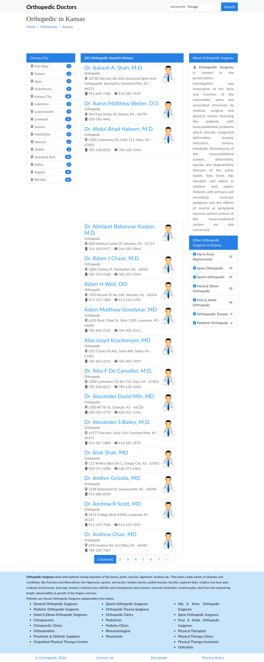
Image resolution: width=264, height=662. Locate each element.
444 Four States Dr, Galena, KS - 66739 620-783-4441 (130, 110)
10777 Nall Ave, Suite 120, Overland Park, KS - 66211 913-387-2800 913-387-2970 (130, 432)
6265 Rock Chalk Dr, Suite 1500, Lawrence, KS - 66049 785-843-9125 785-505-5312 (130, 319)
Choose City (39, 58)
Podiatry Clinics (117, 625)
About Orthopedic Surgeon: (213, 58)
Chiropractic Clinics (48, 625)
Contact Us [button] (105, 657)
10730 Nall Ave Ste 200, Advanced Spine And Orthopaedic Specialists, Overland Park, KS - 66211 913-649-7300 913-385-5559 (130, 80)
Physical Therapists (192, 631)
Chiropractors (44, 620)
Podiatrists (113, 620)
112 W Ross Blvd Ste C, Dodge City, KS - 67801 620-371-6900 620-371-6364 (130, 459)
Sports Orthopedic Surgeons (127, 604)
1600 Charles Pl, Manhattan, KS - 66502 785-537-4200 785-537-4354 (130, 265)
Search (229, 7)
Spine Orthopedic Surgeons (198, 615)
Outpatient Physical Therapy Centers (61, 642)
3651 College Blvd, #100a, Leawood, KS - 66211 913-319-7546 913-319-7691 (130, 513)
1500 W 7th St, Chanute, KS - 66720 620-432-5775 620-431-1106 (130, 403)
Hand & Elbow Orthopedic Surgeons (60, 615)
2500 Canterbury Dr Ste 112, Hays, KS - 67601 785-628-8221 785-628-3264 (130, 378)
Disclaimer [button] (159, 657)
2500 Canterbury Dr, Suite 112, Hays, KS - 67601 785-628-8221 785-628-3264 (130, 138)
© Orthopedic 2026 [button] (50, 657)
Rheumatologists (118, 631)
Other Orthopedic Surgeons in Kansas (207, 242)
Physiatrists (114, 636)
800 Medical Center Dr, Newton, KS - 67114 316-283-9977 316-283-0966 (130, 237)
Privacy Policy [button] (213, 657)
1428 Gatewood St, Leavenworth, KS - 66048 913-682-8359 (130, 485)
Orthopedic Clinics (119, 615)
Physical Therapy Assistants (198, 642)
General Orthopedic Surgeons (56, 604)
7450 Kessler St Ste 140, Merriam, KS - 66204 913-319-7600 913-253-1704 (130, 291)
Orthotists (185, 647)
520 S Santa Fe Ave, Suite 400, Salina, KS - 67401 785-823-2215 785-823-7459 (130, 350)
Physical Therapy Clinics (195, 636)
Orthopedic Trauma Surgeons (127, 609)
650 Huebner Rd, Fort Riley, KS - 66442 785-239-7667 (130, 541)
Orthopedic (48, 27)
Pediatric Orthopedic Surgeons (56, 609)
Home (30, 27)
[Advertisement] (132, 41)
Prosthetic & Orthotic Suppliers (57, 636)
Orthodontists (44, 631)
